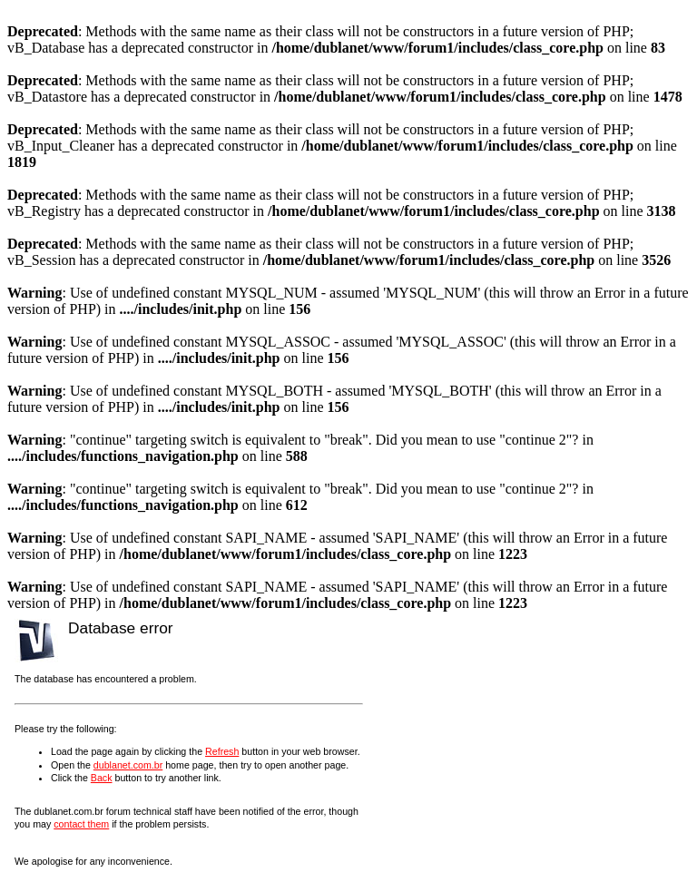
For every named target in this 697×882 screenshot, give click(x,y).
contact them (81, 823)
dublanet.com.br (127, 765)
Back (102, 777)
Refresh (222, 751)
